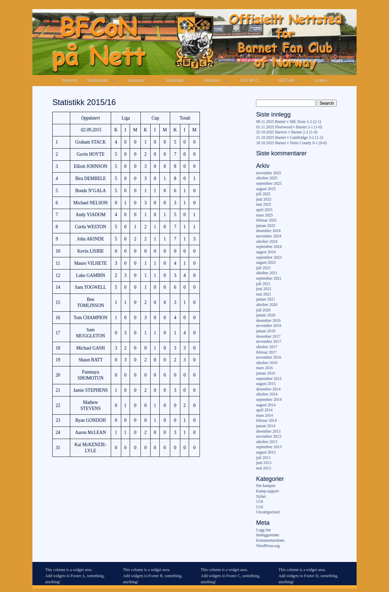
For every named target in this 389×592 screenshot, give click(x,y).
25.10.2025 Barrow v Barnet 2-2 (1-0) (286, 132)
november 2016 (268, 357)
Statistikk (174, 80)
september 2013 (269, 446)
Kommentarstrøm (270, 540)
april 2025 (264, 209)
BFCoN (286, 80)
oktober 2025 (266, 178)
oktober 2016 (266, 362)
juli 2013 (263, 457)
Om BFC (249, 80)
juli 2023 (263, 267)
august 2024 (266, 252)
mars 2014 (264, 415)
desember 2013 (268, 431)
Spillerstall (97, 80)
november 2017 (268, 341)
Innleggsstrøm (267, 535)
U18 (259, 501)
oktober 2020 (266, 304)
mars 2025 (264, 215)
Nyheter (70, 80)
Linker (321, 80)
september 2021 (269, 278)
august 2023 (266, 262)
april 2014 (264, 410)
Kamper (137, 80)
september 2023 (269, 257)
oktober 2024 (266, 241)
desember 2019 (268, 320)
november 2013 (268, 436)
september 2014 (269, 399)
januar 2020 (265, 315)
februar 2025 (266, 220)
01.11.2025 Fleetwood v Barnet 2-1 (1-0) (289, 127)
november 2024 (268, 236)
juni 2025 (263, 199)
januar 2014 (265, 425)
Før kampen (265, 485)
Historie (212, 80)
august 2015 (266, 383)
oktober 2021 (266, 273)
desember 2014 (268, 389)
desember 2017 (268, 336)
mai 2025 (263, 204)
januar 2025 (265, 225)
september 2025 (269, 183)
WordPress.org (268, 545)
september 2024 (269, 246)
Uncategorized (267, 512)
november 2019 (268, 325)
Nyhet (261, 496)
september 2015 (269, 378)
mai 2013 (263, 468)
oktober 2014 (266, 394)
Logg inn (263, 529)
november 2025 (268, 173)
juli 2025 (263, 193)
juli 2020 (263, 310)
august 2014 (266, 405)
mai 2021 (263, 294)
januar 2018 (265, 331)
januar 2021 (265, 299)
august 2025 (266, 188)
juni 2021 (263, 288)
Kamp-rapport (267, 491)
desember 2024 (268, 230)
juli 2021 (263, 283)
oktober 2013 (266, 441)
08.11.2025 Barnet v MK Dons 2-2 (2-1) (288, 121)
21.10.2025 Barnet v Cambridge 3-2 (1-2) (289, 137)
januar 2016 (265, 373)
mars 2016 (264, 367)
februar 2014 (266, 420)
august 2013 (266, 452)
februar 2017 (266, 352)
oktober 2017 (266, 346)
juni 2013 (263, 462)
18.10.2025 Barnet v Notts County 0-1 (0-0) (291, 142)
